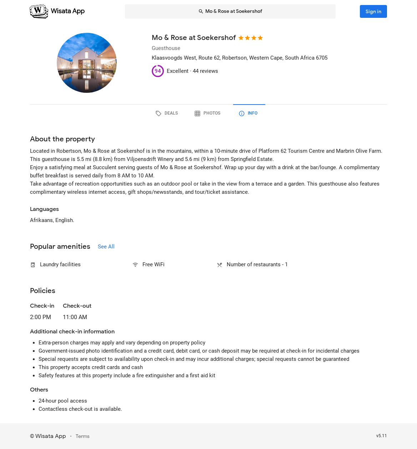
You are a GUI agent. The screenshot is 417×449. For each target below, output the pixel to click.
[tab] (168, 113)
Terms (83, 436)
